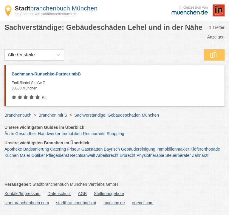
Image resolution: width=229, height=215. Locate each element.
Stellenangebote (109, 193)
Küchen (11, 155)
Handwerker (49, 133)
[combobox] (7, 54)
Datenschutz (59, 193)
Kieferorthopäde (205, 149)
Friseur (73, 149)
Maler (25, 155)
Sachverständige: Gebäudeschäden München (116, 115)
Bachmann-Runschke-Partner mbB (46, 74)
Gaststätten (92, 149)
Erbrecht (127, 155)
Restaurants (94, 133)
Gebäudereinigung (138, 149)
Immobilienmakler (173, 149)
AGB (82, 193)
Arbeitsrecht (107, 155)
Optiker (38, 155)
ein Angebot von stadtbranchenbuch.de (46, 14)
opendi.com (142, 202)
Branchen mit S (52, 115)
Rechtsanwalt (82, 155)
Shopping (115, 133)
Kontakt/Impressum (22, 193)
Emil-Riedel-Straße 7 (117, 86)
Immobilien (71, 133)
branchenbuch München (56, 8)
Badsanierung (36, 149)
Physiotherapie (150, 155)
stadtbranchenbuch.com (26, 202)
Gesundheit (26, 133)
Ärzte (9, 133)
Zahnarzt (200, 155)
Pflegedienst (57, 155)
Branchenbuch (17, 115)
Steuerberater (178, 155)
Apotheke (13, 149)
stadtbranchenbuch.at (76, 202)
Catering (58, 149)
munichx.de (114, 202)
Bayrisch (112, 149)
